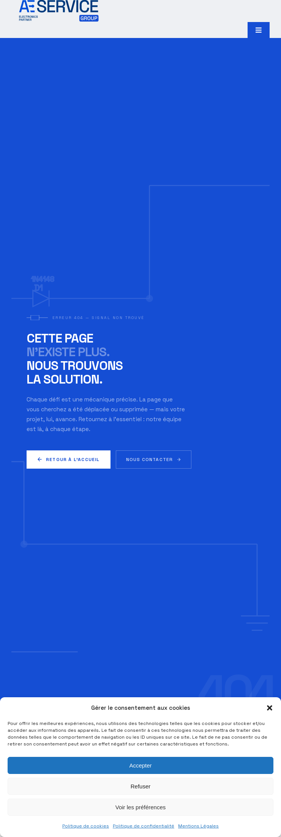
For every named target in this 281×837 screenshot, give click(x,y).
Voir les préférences (140, 807)
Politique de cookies (85, 826)
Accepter (140, 765)
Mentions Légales (198, 826)
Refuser (141, 786)
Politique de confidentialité (143, 826)
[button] (269, 708)
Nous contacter (154, 459)
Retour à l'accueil (68, 459)
